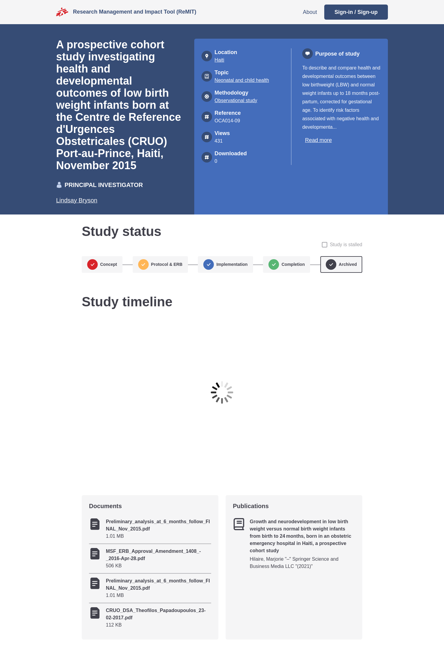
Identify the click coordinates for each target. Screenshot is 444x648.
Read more (318, 140)
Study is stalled (346, 244)
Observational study (235, 100)
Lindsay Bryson (76, 200)
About (310, 12)
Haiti (219, 60)
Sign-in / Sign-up (356, 12)
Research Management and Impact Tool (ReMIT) (134, 12)
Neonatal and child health (241, 80)
